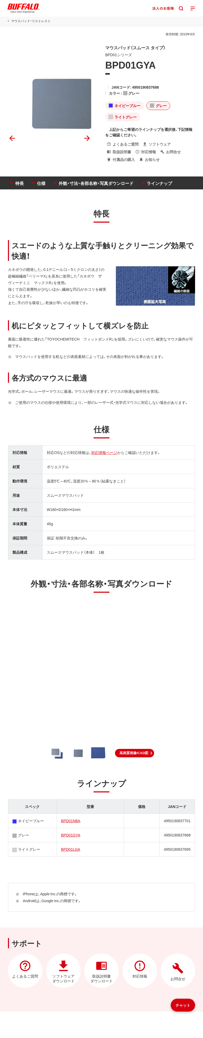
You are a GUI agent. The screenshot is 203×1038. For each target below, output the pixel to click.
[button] (134, 753)
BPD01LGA (70, 849)
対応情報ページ (104, 452)
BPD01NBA (70, 820)
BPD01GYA (70, 835)
